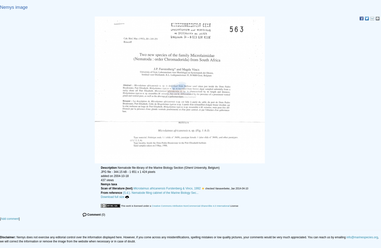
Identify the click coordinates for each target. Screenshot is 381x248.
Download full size (115, 197)
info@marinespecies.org (362, 237)
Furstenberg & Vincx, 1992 (167, 188)
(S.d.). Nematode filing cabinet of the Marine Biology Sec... (161, 193)
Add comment (10, 219)
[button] (203, 188)
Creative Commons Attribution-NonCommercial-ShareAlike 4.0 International (190, 205)
